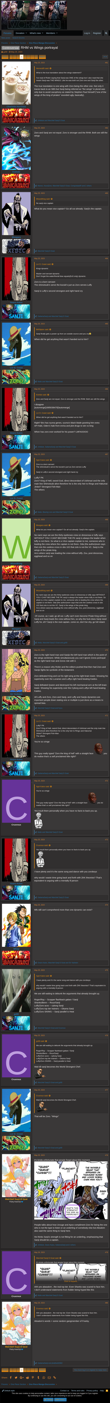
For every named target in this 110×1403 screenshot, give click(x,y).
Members (50, 33)
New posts (5, 38)
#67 (105, 454)
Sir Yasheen (17, 694)
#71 (105, 716)
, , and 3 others (57, 1243)
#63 (105, 193)
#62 (105, 128)
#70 (105, 650)
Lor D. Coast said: (44, 264)
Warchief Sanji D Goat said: (48, 1256)
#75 (105, 970)
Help (102, 1389)
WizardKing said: (44, 199)
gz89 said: (41, 1041)
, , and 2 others (66, 186)
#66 (105, 389)
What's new (35, 33)
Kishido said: (42, 395)
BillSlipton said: (43, 329)
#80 (105, 1301)
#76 (105, 1035)
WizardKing (17, 563)
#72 (105, 781)
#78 (105, 1155)
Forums (7, 33)
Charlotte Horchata (17, 106)
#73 (105, 840)
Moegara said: (43, 525)
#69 (105, 585)
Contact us (64, 1389)
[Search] (106, 33)
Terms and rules (77, 1389)
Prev (5, 57)
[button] (26, 33)
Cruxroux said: (43, 845)
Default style (8, 1389)
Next (42, 57)
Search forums (18, 38)
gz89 (5, 52)
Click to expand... (71, 1280)
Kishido (17, 172)
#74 (105, 905)
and (52, 120)
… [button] (32, 57)
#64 (105, 259)
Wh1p (17, 949)
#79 (105, 1251)
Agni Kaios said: (43, 460)
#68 (105, 520)
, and (58, 447)
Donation (20, 33)
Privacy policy (92, 1389)
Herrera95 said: (43, 68)
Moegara (17, 237)
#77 (105, 1090)
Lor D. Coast (17, 367)
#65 (105, 324)
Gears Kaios (17, 302)
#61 (105, 63)
